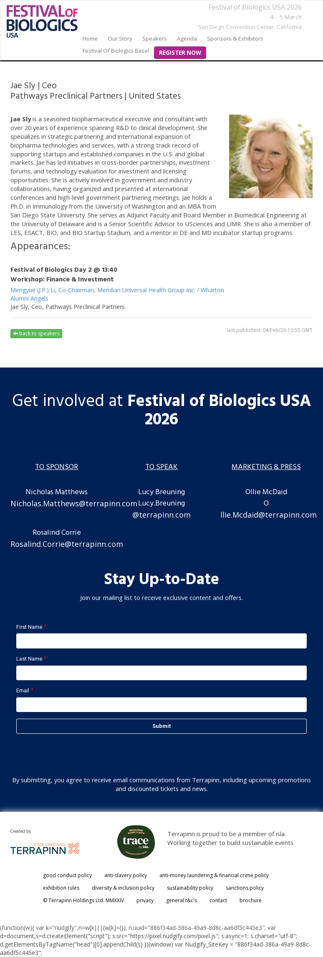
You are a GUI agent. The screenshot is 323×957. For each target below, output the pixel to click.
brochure (251, 900)
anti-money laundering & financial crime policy (214, 875)
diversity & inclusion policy (123, 887)
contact (218, 900)
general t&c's (181, 900)
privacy (145, 900)
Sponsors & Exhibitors (235, 38)
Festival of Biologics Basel (116, 50)
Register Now (180, 52)
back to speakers (36, 333)
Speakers (154, 38)
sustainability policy (190, 887)
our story (120, 38)
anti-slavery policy (125, 875)
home (90, 38)
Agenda (187, 38)
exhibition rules (61, 887)
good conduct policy (67, 875)
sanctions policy (245, 887)
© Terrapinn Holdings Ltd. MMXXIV (83, 900)
